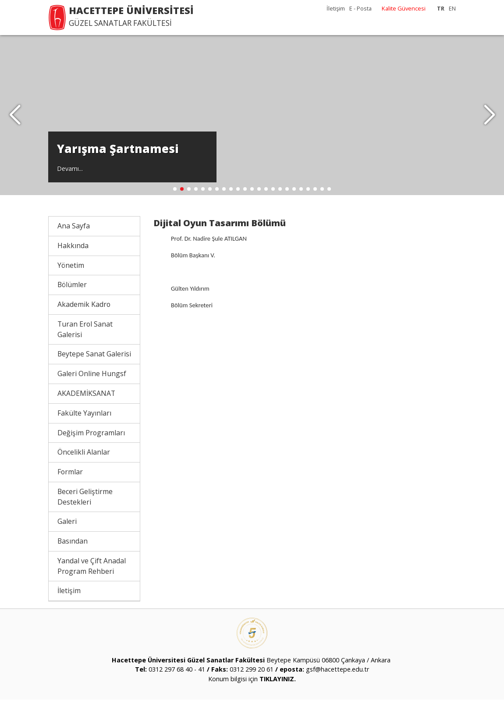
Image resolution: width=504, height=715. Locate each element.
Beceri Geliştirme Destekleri (85, 512)
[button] (489, 122)
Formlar (70, 487)
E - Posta (360, 8)
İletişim (336, 8)
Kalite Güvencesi (404, 8)
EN (452, 8)
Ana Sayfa (73, 241)
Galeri (67, 536)
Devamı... (70, 182)
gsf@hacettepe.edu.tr (337, 685)
